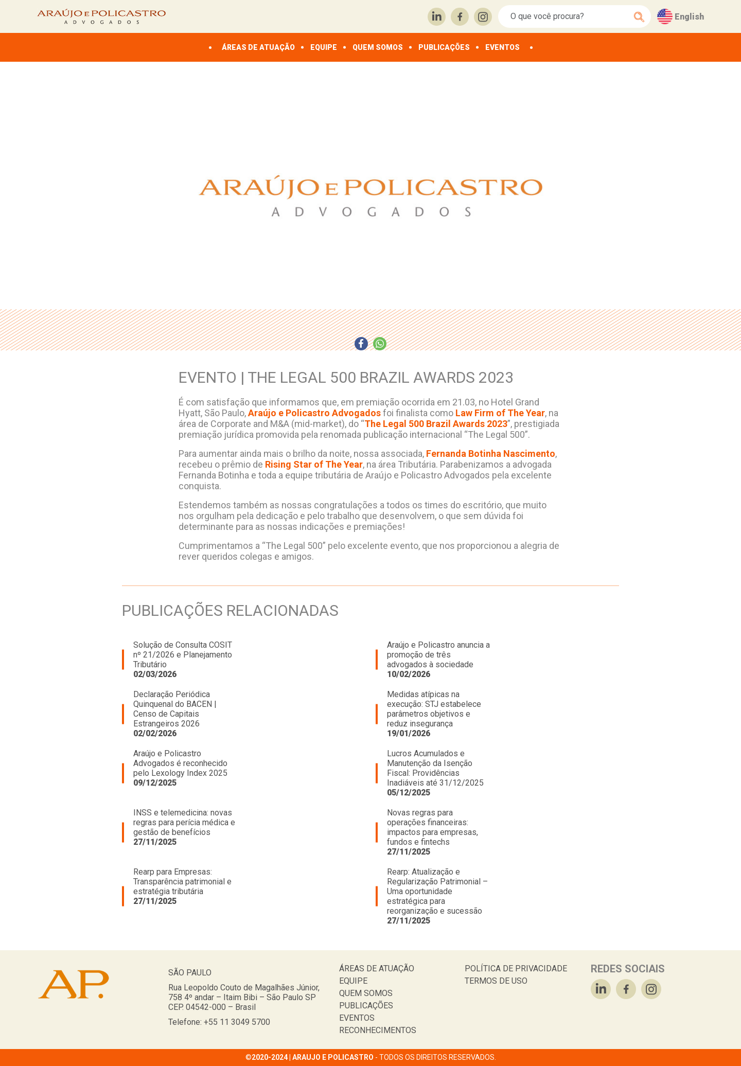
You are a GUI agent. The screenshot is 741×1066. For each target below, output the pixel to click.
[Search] (568, 16)
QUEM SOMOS (377, 47)
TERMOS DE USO (496, 981)
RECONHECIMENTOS (377, 1030)
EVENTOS (502, 47)
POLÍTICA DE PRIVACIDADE (516, 968)
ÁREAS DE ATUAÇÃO (258, 47)
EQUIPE (323, 47)
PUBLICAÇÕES (444, 47)
